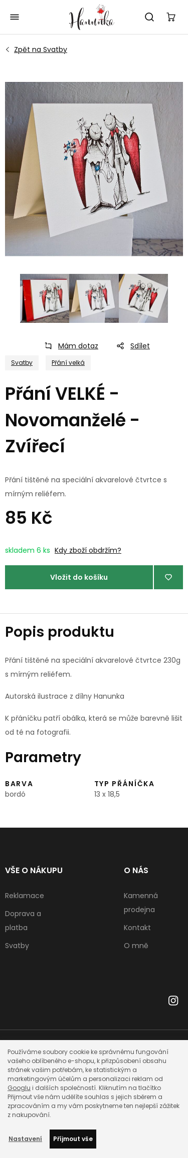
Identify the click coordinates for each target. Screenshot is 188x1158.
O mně (136, 946)
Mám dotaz (68, 346)
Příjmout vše (73, 1139)
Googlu (19, 1088)
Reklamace (24, 896)
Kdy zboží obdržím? (88, 550)
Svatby (40, 49)
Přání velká (68, 362)
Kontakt (137, 928)
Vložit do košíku (79, 577)
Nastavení (25, 1139)
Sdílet (130, 346)
